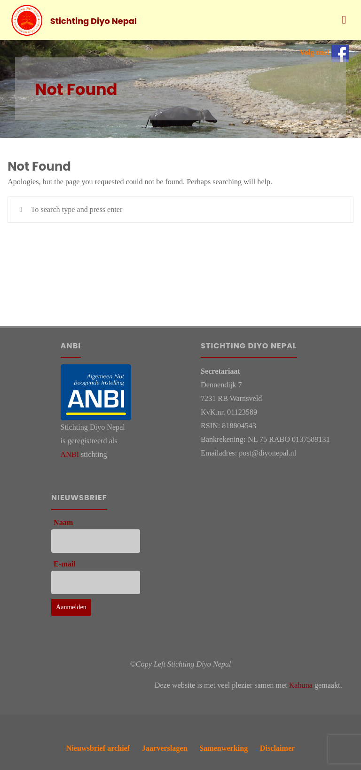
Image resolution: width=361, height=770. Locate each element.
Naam (63, 522)
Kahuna (301, 685)
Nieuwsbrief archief (98, 748)
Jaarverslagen (165, 748)
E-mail (65, 564)
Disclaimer (277, 748)
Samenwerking (223, 748)
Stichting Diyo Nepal (93, 20)
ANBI (70, 454)
